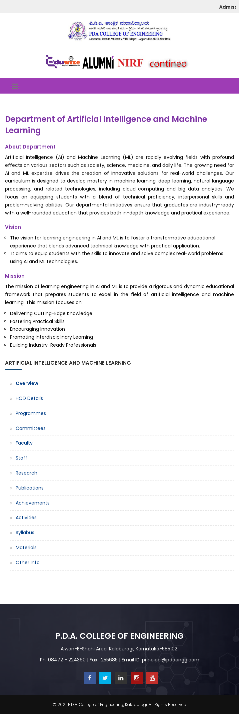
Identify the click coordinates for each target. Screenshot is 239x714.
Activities (26, 517)
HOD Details (29, 398)
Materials (26, 547)
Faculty (24, 443)
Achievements (33, 503)
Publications (30, 488)
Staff (21, 458)
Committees (31, 428)
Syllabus (25, 532)
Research (26, 473)
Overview (27, 383)
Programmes (31, 413)
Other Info (28, 562)
